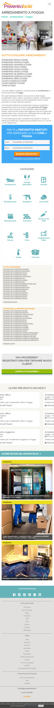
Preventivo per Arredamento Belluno (15, 285)
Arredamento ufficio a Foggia (14, 78)
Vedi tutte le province (10, 302)
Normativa (27, 654)
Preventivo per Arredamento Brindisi (15, 298)
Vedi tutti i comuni (9, 343)
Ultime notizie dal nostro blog (21, 454)
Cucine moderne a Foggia (13, 83)
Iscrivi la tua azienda (27, 677)
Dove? (7, 148)
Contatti (27, 627)
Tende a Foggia (9, 85)
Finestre (43, 185)
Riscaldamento (10, 202)
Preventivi (27, 616)
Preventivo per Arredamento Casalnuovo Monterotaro (20, 332)
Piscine (10, 240)
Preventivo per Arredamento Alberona (15, 312)
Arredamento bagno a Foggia (15, 59)
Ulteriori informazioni (32, 706)
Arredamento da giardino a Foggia (17, 73)
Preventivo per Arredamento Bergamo (15, 289)
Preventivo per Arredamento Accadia (15, 310)
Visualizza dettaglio (13, 405)
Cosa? (7, 142)
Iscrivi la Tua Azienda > (27, 371)
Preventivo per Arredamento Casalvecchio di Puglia (20, 334)
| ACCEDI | (27, 697)
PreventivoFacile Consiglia (27, 668)
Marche (27, 645)
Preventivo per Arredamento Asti (14, 278)
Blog (27, 613)
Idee (27, 639)
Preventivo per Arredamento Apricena (15, 316)
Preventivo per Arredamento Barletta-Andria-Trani (19, 283)
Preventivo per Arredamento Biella (14, 291)
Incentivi (27, 665)
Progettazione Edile (44, 239)
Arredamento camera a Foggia (15, 62)
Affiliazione (27, 630)
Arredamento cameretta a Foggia (16, 64)
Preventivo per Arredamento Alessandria (16, 271)
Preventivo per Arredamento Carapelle (15, 327)
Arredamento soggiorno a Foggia (16, 76)
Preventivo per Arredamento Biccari (15, 320)
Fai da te (27, 642)
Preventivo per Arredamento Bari (14, 282)
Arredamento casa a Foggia (14, 66)
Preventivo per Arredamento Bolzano (15, 294)
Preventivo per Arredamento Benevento (16, 287)
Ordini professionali (27, 657)
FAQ (27, 622)
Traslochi (35, 257)
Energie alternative (27, 183)
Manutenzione (10, 221)
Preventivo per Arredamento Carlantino (16, 329)
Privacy (27, 624)
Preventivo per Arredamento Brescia (15, 296)
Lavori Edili (43, 202)
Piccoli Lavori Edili (43, 220)
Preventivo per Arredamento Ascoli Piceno (17, 276)
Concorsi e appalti (27, 663)
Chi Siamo (27, 607)
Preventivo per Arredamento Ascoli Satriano (17, 318)
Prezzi (27, 651)
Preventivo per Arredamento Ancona (15, 272)
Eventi (27, 660)
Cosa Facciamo (27, 610)
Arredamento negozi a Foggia (15, 71)
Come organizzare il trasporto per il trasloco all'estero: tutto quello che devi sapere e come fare (26, 537)
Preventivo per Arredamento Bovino (15, 321)
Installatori (27, 202)
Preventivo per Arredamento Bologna (15, 293)
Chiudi (41, 706)
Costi (27, 619)
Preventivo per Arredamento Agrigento (16, 269)
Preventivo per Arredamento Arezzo (15, 274)
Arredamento (10, 185)
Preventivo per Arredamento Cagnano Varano (18, 323)
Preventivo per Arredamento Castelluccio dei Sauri (19, 336)
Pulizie (18, 257)
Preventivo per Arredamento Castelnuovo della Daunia (21, 340)
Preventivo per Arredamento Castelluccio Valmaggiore (21, 338)
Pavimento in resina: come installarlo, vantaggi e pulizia (25, 578)
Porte (27, 240)
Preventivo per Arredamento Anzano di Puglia (18, 314)
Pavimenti (27, 221)
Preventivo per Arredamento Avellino (15, 280)
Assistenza (27, 648)
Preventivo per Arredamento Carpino (15, 331)
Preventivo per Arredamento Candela (15, 325)
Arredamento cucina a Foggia (15, 69)
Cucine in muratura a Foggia (14, 80)
